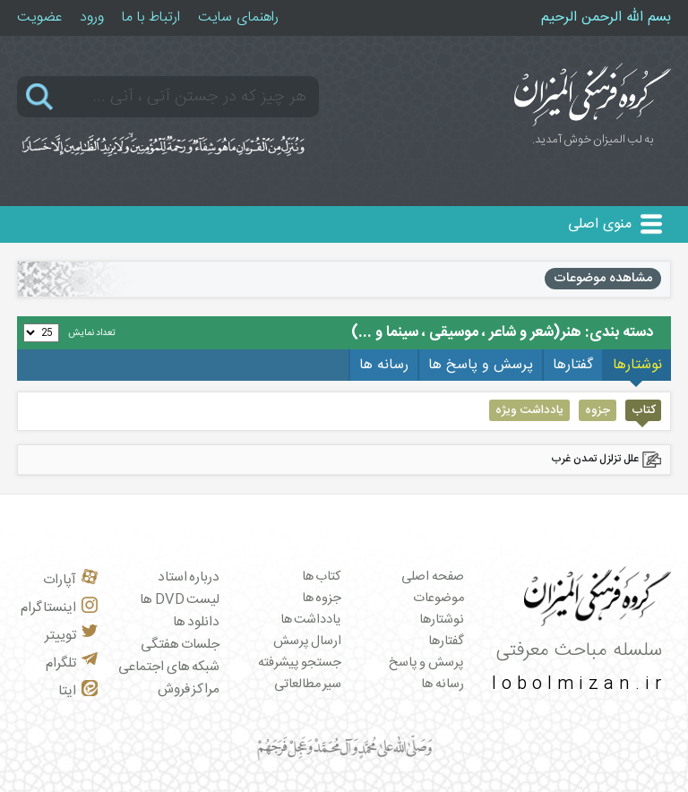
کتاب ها (322, 577)
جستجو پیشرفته (300, 663)
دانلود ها (196, 622)
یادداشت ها (311, 620)
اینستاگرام (59, 608)
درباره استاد (189, 577)
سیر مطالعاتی (308, 684)
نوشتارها (441, 620)
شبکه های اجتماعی (168, 667)
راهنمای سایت (238, 17)
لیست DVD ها (179, 600)
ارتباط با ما (151, 17)
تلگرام (72, 663)
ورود (92, 17)
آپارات (70, 580)
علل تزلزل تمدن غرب (595, 459)
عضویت (39, 17)
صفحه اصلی (432, 577)
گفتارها (446, 641)
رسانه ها (442, 684)
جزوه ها (322, 598)
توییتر (71, 635)
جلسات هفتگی (180, 644)
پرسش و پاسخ (426, 663)
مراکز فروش (189, 689)
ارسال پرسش (307, 641)
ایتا (78, 691)
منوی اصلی (600, 224)
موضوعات (438, 598)
